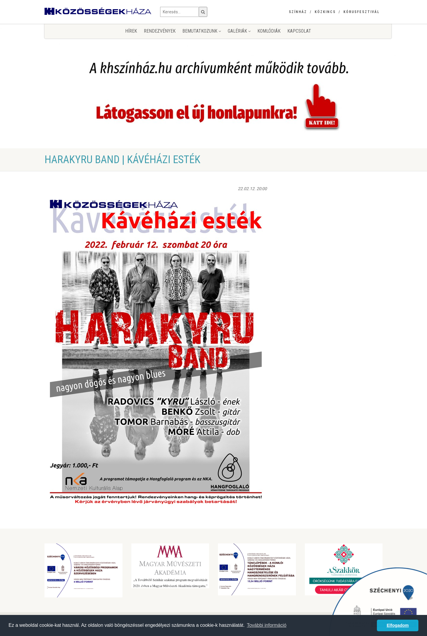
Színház (298, 12)
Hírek (131, 31)
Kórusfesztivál (361, 12)
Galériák (239, 31)
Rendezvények (160, 31)
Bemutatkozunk (201, 31)
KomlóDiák (269, 31)
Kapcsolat (299, 31)
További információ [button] (266, 625)
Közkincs (325, 12)
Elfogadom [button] (398, 625)
